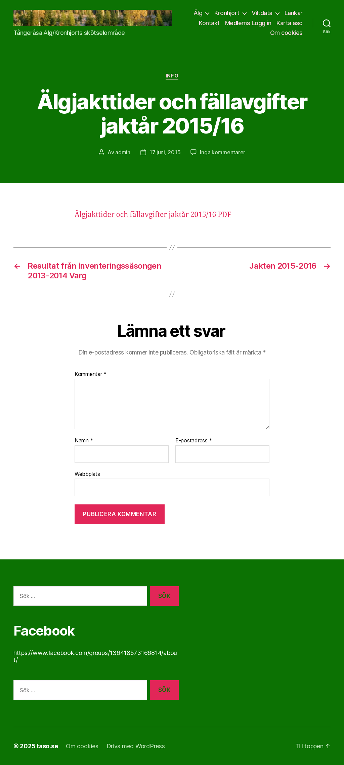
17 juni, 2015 (165, 152)
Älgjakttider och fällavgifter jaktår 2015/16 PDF (153, 214)
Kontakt (209, 22)
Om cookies (286, 32)
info (172, 76)
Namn (84, 441)
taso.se (47, 746)
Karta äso (289, 22)
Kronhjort (227, 12)
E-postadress (193, 441)
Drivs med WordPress (135, 746)
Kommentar (90, 374)
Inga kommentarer (222, 152)
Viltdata (262, 12)
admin (122, 152)
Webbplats (87, 474)
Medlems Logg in (248, 22)
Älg (198, 12)
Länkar (294, 12)
